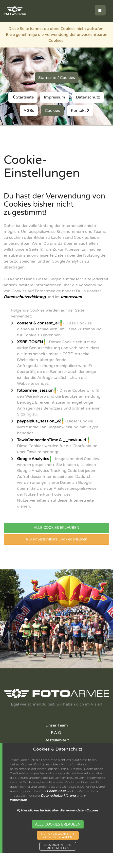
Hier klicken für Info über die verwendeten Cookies (57, 814)
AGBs (28, 110)
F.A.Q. (56, 732)
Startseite (47, 77)
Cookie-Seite (56, 795)
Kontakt (80, 110)
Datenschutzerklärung (25, 296)
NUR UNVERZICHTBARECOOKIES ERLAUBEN (57, 839)
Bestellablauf (56, 740)
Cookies (67, 77)
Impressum (54, 97)
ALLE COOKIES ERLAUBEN (56, 528)
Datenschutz (88, 97)
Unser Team (56, 725)
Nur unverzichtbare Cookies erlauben (56, 539)
